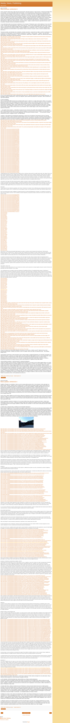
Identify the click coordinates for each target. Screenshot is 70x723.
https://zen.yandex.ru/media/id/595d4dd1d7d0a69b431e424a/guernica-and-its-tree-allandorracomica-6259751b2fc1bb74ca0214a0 (21, 549)
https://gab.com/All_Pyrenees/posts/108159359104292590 (10, 142)
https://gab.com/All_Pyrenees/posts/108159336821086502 (10, 156)
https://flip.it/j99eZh (4, 240)
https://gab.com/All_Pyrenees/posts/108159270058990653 (10, 203)
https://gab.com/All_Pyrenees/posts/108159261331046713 (10, 207)
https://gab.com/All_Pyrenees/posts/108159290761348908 (10, 172)
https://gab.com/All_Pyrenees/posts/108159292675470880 (10, 170)
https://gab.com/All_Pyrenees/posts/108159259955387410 (10, 208)
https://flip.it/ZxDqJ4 (4, 244)
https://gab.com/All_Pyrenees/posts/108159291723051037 (10, 171)
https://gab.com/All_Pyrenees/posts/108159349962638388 (10, 149)
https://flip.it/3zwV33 (4, 242)
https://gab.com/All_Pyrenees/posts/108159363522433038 (10, 137)
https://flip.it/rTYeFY (4, 243)
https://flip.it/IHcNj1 (4, 215)
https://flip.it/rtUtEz (3, 285)
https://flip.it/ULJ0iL (4, 293)
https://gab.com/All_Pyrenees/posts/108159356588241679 (10, 144)
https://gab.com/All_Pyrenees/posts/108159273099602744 (10, 201)
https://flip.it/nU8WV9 (4, 228)
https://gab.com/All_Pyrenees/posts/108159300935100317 (10, 165)
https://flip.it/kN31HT (4, 300)
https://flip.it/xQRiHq (4, 216)
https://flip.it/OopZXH (4, 232)
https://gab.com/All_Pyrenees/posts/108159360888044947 (10, 140)
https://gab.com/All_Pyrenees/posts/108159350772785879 (10, 148)
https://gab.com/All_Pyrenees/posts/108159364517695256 (10, 136)
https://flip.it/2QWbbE (4, 234)
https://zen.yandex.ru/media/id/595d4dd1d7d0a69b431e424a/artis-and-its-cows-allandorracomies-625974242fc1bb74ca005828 (21, 536)
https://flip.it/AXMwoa (4, 279)
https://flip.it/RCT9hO (4, 219)
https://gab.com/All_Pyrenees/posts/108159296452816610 (10, 167)
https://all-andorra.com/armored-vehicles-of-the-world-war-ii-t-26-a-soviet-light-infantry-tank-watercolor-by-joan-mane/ (23, 94)
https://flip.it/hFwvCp (4, 287)
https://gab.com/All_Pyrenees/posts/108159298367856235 (10, 166)
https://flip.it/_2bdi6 (4, 241)
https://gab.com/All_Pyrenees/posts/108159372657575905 (10, 129)
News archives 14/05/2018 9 (9, 9)
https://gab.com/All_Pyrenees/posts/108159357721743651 (10, 143)
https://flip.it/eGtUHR (4, 280)
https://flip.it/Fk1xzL (4, 226)
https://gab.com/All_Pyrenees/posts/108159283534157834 (10, 197)
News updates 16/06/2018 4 (9, 381)
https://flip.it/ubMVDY (4, 217)
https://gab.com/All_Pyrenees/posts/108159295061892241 (10, 168)
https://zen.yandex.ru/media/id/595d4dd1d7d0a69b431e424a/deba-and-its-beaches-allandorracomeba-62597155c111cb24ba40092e (22, 477)
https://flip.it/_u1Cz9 (4, 235)
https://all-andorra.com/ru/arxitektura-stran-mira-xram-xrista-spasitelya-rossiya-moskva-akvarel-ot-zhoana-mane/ (22, 430)
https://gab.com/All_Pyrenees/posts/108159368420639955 (10, 132)
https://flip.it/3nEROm (4, 221)
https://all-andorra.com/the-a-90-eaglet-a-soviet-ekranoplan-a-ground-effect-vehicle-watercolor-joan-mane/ (21, 309)
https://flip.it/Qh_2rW (4, 247)
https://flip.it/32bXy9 (4, 245)
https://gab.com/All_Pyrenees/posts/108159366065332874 (10, 134)
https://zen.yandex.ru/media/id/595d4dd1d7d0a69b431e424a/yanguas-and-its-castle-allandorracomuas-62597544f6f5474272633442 (22, 551)
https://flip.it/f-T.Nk (3, 288)
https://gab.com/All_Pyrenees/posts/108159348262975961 (10, 151)
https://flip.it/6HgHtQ (4, 248)
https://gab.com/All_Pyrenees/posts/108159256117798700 (10, 210)
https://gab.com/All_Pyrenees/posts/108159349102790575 (10, 150)
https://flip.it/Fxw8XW (4, 212)
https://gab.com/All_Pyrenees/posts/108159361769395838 (10, 139)
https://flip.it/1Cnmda (4, 286)
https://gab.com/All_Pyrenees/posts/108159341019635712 (10, 153)
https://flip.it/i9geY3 (4, 296)
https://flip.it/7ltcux (3, 294)
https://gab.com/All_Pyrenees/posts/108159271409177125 (10, 202)
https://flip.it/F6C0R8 (4, 250)
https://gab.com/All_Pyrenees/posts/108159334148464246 (10, 158)
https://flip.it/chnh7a (4, 230)
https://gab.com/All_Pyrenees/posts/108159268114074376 (10, 204)
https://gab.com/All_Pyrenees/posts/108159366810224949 (10, 133)
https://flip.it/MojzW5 (4, 278)
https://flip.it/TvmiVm (4, 295)
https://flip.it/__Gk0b (4, 284)
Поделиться (3, 377)
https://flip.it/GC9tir (3, 220)
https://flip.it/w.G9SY (4, 225)
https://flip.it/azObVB (4, 213)
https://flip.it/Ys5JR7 (4, 223)
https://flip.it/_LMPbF (4, 229)
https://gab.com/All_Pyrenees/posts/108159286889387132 (10, 195)
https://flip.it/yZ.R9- (4, 224)
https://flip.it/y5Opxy (4, 292)
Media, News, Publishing (11, 3)
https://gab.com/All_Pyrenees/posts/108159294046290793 (10, 169)
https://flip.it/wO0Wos (4, 301)
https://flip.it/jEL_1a (4, 239)
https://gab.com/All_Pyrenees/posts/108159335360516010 (10, 157)
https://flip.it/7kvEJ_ (4, 233)
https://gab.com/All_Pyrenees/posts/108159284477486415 (10, 196)
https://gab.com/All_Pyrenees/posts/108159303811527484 (10, 164)
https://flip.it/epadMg (4, 283)
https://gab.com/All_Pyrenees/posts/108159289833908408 (10, 194)
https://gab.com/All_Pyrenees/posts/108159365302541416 (10, 135)
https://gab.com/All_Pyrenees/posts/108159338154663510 (10, 155)
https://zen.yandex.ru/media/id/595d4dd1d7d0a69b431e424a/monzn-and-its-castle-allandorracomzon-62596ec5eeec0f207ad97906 (21, 437)
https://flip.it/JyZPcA (4, 291)
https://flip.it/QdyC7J (4, 214)
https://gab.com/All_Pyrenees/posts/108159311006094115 (10, 160)
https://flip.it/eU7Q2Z (4, 289)
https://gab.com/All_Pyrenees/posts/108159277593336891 (10, 200)
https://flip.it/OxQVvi (4, 231)
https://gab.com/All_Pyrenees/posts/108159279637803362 (10, 199)
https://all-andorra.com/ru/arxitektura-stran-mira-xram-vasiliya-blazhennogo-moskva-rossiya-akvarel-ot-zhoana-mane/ (23, 428)
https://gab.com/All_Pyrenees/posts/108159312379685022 (10, 159)
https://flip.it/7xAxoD (4, 249)
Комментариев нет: (17, 375)
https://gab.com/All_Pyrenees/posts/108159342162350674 (10, 152)
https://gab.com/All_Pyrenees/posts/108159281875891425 (10, 198)
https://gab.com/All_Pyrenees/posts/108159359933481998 (10, 141)
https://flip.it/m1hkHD (4, 218)
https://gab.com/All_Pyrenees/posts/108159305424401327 (10, 163)
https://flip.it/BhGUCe (4, 246)
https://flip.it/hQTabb (4, 236)
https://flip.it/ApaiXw (4, 227)
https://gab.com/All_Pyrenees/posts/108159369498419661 (10, 131)
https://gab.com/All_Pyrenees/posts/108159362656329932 (10, 138)
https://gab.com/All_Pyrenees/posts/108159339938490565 (10, 154)
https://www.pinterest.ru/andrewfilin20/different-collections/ (10, 211)
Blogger (28, 721)
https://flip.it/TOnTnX (4, 290)
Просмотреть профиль (4, 719)
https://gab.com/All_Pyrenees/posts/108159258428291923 (10, 209)
